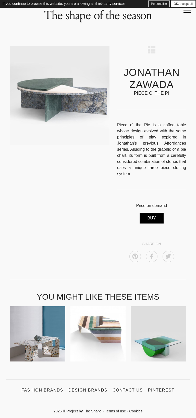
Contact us (128, 390)
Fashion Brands (42, 390)
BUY (152, 218)
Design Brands (87, 390)
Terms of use (115, 411)
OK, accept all (183, 4)
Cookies (135, 411)
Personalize (159, 4)
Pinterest (161, 390)
